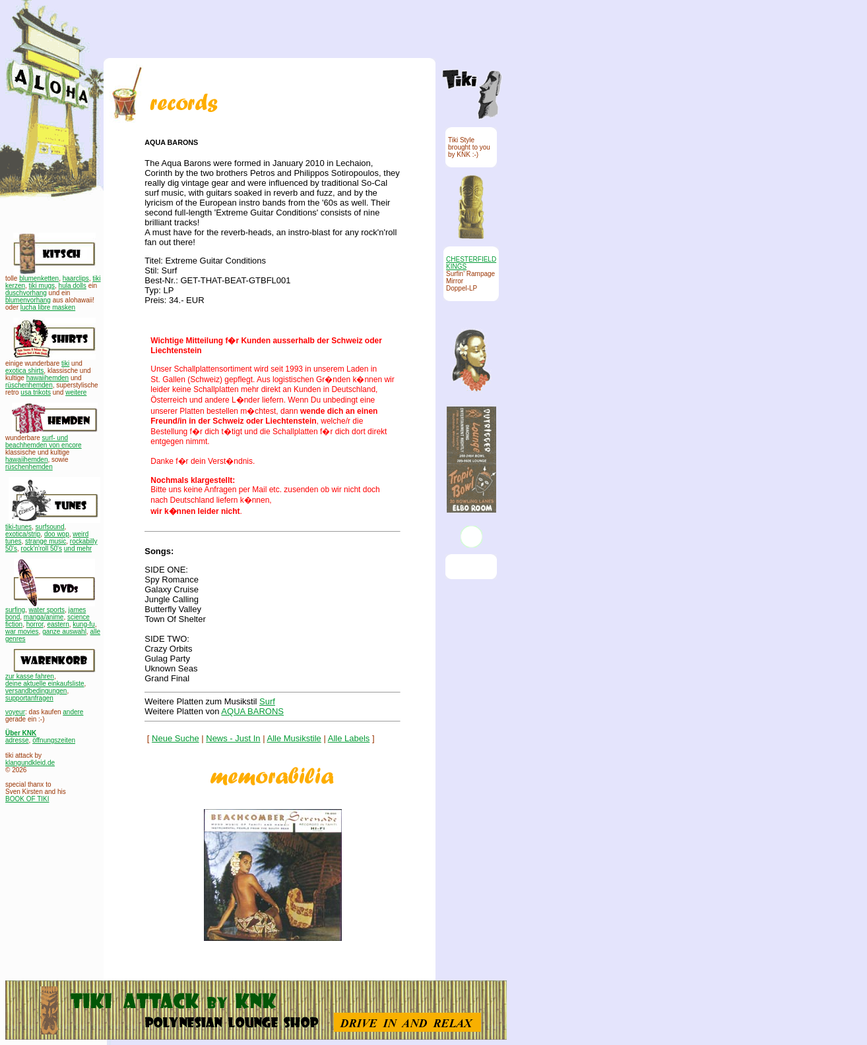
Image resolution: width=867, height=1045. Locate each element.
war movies (22, 631)
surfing (15, 609)
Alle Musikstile (294, 738)
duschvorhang (26, 293)
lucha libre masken (47, 307)
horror (35, 624)
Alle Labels (349, 738)
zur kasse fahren (29, 676)
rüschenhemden (29, 385)
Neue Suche (175, 738)
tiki (65, 363)
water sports (47, 609)
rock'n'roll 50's (41, 548)
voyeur (15, 712)
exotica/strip (22, 534)
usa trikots (35, 392)
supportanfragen (29, 698)
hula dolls (72, 285)
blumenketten (39, 278)
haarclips (76, 278)
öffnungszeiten (53, 740)
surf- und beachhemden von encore (43, 441)
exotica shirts (24, 370)
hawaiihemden (47, 377)
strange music (45, 541)
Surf (267, 701)
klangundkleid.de (30, 762)
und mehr (78, 548)
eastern (58, 624)
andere (73, 712)
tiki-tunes (18, 526)
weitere (75, 392)
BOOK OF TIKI (27, 799)
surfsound (50, 526)
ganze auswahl (64, 631)
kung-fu (83, 624)
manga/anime (44, 617)
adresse (17, 740)
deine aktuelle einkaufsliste (44, 683)
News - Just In (233, 738)
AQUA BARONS (252, 711)
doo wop (56, 534)
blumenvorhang (28, 300)
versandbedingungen (36, 690)
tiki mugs (42, 285)
